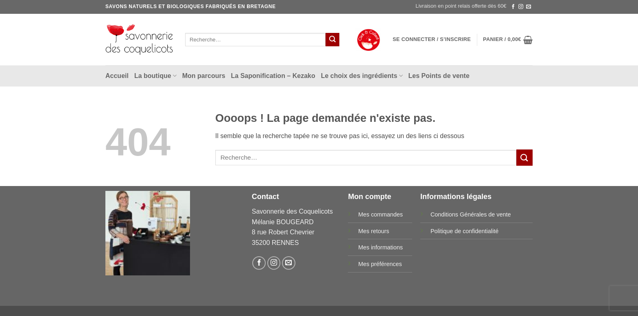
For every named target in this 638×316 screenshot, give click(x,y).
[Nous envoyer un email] (528, 7)
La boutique (155, 76)
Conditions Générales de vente (470, 214)
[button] (432, 39)
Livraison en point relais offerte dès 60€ (460, 6)
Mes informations (380, 247)
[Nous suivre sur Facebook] (513, 7)
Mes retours (373, 231)
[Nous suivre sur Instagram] (520, 7)
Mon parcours (203, 75)
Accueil (117, 75)
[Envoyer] (332, 40)
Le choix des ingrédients (362, 76)
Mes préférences (380, 264)
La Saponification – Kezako (273, 75)
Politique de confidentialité (464, 231)
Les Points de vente (439, 75)
